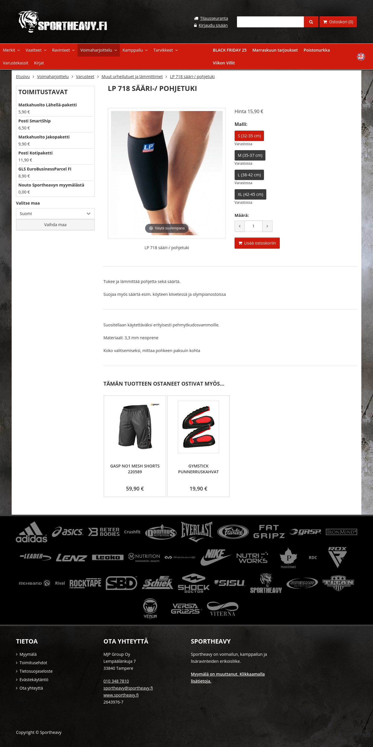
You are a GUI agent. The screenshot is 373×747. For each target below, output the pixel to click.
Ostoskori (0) (338, 21)
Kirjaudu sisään (213, 25)
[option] (135, 445)
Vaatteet (34, 50)
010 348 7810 (116, 680)
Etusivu (23, 76)
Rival (60, 582)
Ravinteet (61, 50)
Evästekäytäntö (34, 679)
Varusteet (85, 76)
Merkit (9, 50)
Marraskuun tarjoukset (275, 50)
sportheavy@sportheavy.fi (128, 687)
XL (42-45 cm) (250, 193)
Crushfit (132, 531)
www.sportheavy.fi (121, 694)
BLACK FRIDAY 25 (230, 50)
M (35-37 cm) (250, 154)
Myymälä (28, 653)
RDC (313, 557)
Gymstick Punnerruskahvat (198, 468)
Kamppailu (133, 50)
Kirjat (39, 63)
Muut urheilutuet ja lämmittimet (132, 76)
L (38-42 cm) (249, 174)
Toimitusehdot (33, 662)
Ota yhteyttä (31, 687)
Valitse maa (28, 202)
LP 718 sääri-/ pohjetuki (192, 76)
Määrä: (242, 214)
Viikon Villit (224, 63)
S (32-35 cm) (249, 135)
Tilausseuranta (214, 18)
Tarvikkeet (163, 50)
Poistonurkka (317, 50)
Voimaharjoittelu (96, 50)
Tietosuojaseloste (36, 670)
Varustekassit (15, 63)
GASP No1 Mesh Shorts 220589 (134, 468)
